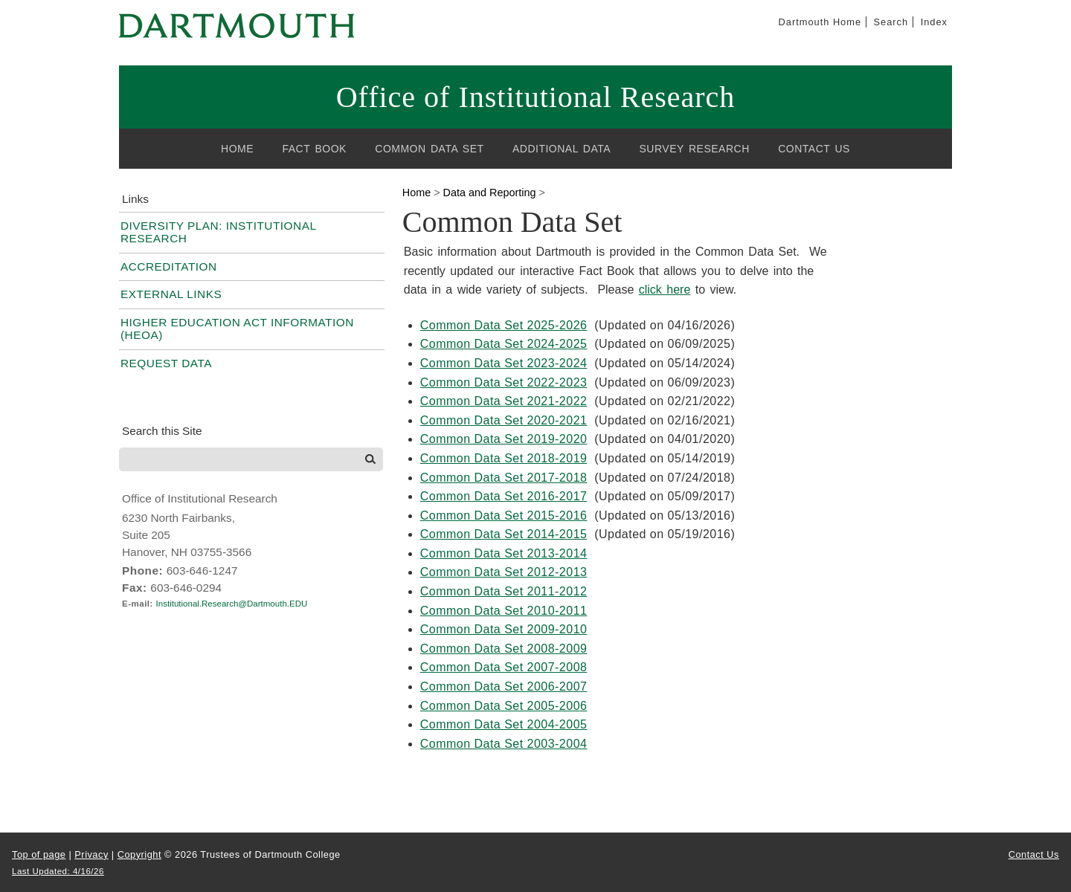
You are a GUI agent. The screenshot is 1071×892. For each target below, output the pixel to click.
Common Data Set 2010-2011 (504, 610)
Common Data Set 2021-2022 (504, 401)
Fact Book (315, 149)
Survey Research (695, 149)
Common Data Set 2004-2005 (504, 724)
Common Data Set (429, 149)
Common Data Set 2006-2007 (504, 686)
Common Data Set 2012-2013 (504, 572)
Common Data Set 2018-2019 (504, 458)
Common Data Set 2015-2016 (504, 515)
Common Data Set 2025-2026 (504, 325)
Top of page (38, 854)
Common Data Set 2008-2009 (504, 648)
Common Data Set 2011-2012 (504, 591)
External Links (171, 294)
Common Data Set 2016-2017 (504, 496)
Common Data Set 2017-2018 (504, 477)
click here (665, 289)
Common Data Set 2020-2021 (504, 420)
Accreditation (168, 266)
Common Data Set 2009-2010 (504, 629)
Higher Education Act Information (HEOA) (237, 328)
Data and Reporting (489, 192)
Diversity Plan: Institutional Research (218, 232)
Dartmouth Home (820, 22)
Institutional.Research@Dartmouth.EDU (232, 603)
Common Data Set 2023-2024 (504, 363)
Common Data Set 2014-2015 (504, 534)
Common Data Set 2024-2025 (504, 343)
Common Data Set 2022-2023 (504, 382)
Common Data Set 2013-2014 (504, 553)
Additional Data (561, 149)
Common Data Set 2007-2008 (504, 667)
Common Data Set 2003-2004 (504, 743)
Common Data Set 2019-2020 (504, 439)
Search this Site (162, 430)
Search (891, 22)
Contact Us (814, 149)
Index (934, 22)
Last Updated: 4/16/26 (58, 871)
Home (237, 149)
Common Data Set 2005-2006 (504, 705)
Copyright (139, 854)
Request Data (166, 363)
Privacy (91, 854)
